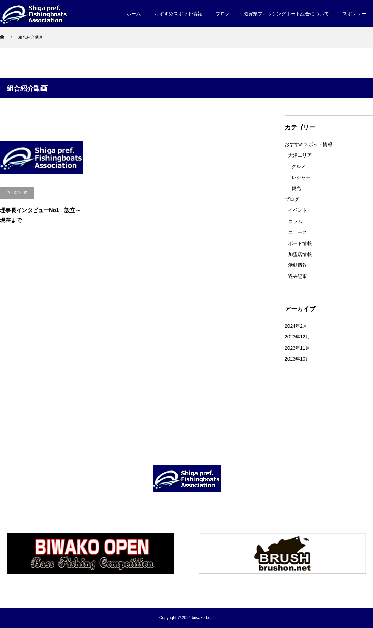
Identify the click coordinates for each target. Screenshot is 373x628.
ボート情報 (300, 243)
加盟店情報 (300, 254)
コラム (295, 221)
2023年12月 (297, 336)
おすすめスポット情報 (308, 144)
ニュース (297, 232)
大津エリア (300, 155)
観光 (296, 188)
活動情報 (297, 265)
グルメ (299, 166)
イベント (297, 210)
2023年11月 (297, 348)
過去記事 (297, 276)
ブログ (292, 199)
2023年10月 (297, 359)
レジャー (301, 177)
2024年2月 (296, 326)
